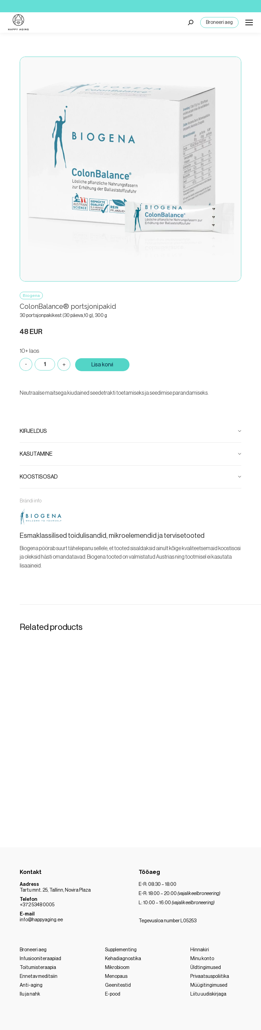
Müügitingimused (208, 985)
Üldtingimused (205, 967)
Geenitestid (118, 985)
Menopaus (116, 976)
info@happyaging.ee (41, 920)
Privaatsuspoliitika (209, 976)
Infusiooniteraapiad (40, 958)
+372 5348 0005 (37, 905)
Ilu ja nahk (30, 994)
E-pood (112, 994)
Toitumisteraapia (38, 967)
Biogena (31, 295)
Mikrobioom (117, 967)
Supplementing (121, 950)
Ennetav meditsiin (38, 976)
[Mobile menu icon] (249, 22)
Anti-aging (31, 985)
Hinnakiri (199, 950)
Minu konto (202, 958)
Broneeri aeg (219, 22)
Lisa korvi (102, 364)
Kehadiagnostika (123, 958)
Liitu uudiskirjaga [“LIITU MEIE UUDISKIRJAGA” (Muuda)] (208, 994)
